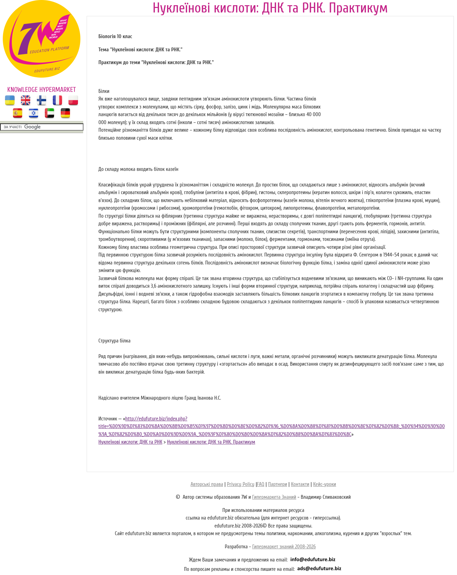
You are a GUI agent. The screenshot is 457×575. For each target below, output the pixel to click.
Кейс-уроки (324, 484)
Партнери (277, 484)
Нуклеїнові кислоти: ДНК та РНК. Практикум (211, 442)
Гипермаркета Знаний (274, 497)
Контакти (300, 484)
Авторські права (207, 484)
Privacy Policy (240, 484)
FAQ (260, 484)
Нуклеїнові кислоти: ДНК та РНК (130, 442)
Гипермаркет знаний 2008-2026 (284, 547)
